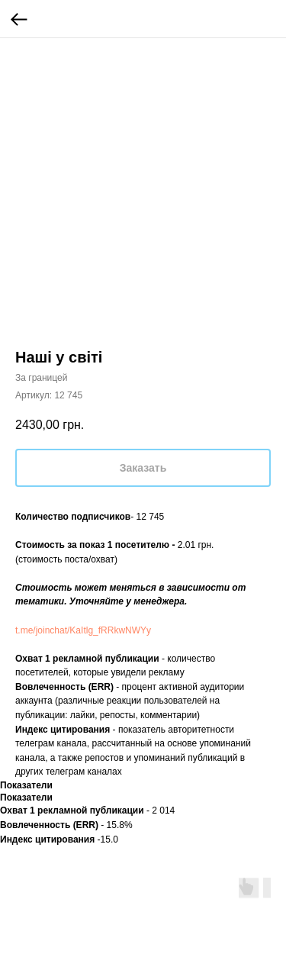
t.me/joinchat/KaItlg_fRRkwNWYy (83, 630)
